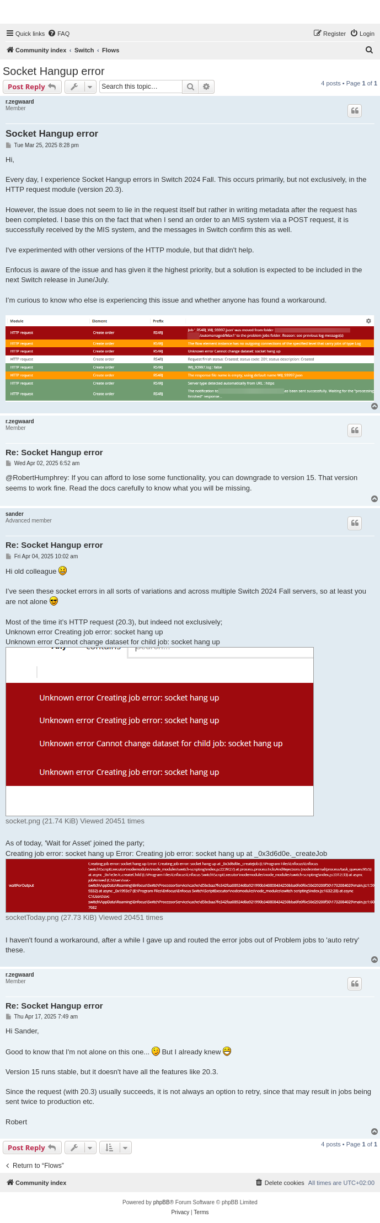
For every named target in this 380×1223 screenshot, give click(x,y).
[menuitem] (58, 33)
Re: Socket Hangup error (54, 452)
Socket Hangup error (54, 71)
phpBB (161, 1202)
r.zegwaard (20, 102)
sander (15, 514)
